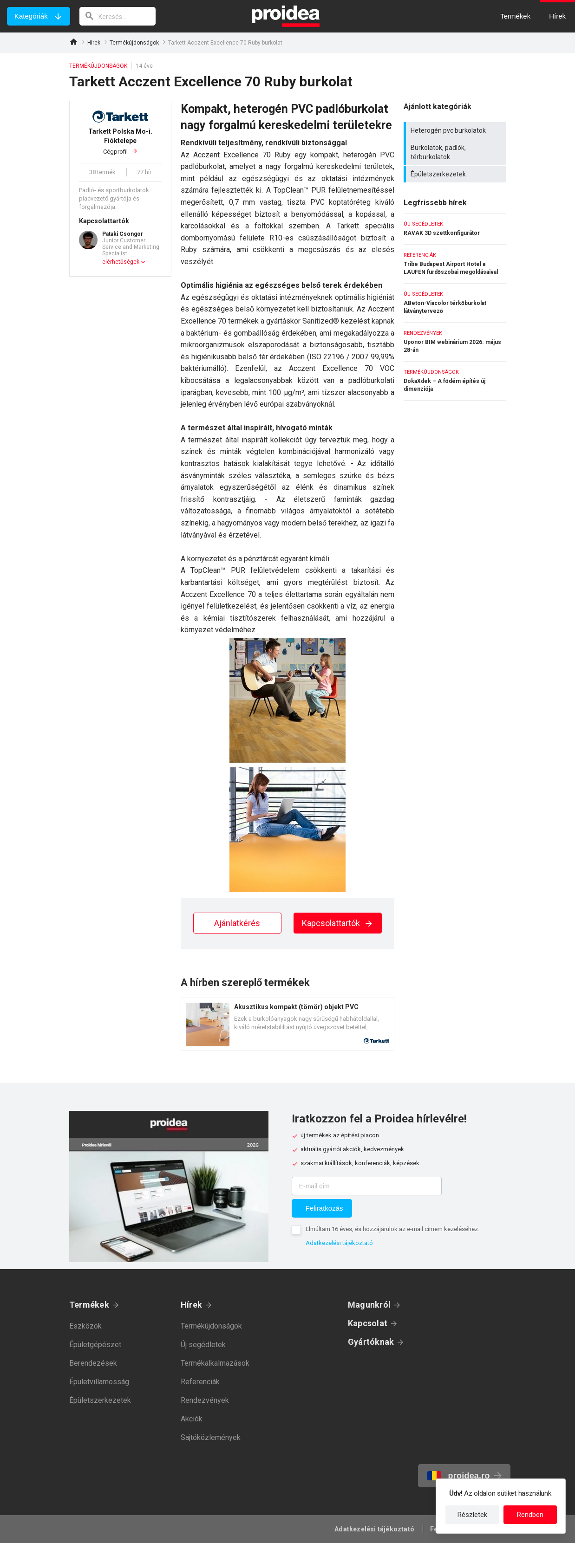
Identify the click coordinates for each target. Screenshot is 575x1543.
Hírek (93, 42)
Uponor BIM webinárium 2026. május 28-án (455, 342)
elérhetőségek (120, 262)
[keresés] (117, 16)
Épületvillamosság (99, 1381)
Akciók (192, 1418)
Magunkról (369, 1305)
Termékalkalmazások (215, 1363)
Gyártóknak (371, 1342)
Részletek (472, 1515)
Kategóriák (31, 16)
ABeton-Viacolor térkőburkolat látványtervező (455, 303)
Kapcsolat (367, 1323)
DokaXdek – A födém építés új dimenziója (455, 381)
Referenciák (200, 1381)
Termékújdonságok (134, 42)
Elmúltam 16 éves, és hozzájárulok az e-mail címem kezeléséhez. (392, 1228)
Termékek (89, 1305)
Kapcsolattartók (337, 923)
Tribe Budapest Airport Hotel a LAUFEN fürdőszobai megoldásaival (455, 264)
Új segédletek (203, 1344)
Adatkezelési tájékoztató (339, 1242)
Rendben (530, 1515)
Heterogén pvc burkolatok (456, 130)
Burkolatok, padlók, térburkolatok (456, 152)
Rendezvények (205, 1400)
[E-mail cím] (367, 1186)
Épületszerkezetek (456, 174)
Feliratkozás (324, 1208)
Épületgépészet (95, 1344)
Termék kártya (287, 1024)
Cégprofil (120, 141)
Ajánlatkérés (237, 923)
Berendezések (93, 1363)
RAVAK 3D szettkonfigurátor (455, 229)
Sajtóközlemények (211, 1437)
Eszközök (85, 1326)
